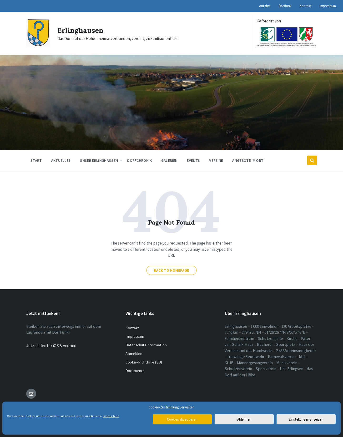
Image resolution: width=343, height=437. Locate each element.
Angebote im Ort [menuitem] (247, 160)
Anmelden (134, 353)
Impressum (135, 336)
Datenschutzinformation (146, 345)
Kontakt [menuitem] (305, 6)
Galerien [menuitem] (169, 160)
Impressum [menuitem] (327, 6)
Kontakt (132, 327)
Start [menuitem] (36, 160)
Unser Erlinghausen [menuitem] (99, 160)
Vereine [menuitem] (216, 160)
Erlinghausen (80, 30)
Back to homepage (171, 270)
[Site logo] (38, 45)
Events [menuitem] (193, 160)
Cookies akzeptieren (182, 419)
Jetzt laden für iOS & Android (51, 345)
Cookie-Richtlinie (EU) (144, 362)
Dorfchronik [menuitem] (139, 160)
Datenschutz (111, 416)
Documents (135, 370)
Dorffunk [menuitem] (285, 6)
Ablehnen (244, 419)
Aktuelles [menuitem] (61, 160)
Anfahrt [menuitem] (265, 6)
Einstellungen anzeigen (306, 419)
